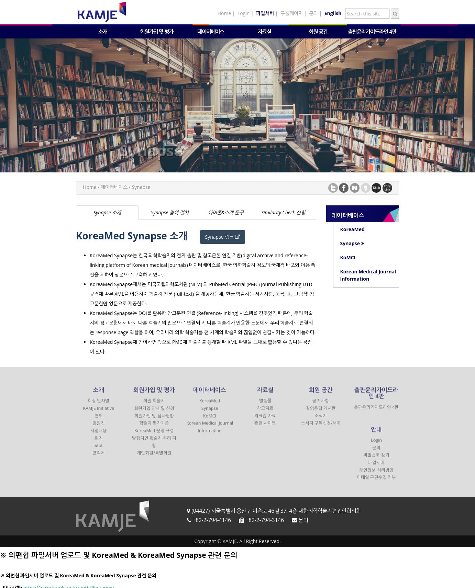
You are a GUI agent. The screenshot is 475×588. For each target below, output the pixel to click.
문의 (313, 13)
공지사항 (320, 405)
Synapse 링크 (222, 237)
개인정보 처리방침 (376, 474)
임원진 (98, 428)
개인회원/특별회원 (154, 458)
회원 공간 (318, 31)
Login (244, 13)
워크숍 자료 (265, 420)
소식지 (320, 420)
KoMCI (209, 420)
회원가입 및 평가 (156, 31)
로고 (99, 450)
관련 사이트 (265, 428)
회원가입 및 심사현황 (154, 420)
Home (224, 13)
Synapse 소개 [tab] (107, 212)
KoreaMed (209, 405)
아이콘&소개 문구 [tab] (226, 212)
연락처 (98, 458)
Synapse (209, 413)
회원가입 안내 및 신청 (154, 413)
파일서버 (376, 467)
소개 (102, 31)
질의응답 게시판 (321, 413)
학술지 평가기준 (154, 428)
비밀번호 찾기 (376, 460)
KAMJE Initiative (98, 413)
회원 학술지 (154, 405)
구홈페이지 (291, 13)
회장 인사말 (98, 405)
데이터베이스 (210, 31)
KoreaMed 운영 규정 (154, 435)
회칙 (99, 442)
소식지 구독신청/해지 (321, 428)
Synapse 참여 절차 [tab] (170, 212)
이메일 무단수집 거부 (376, 482)
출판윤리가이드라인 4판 (372, 31)
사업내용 (98, 435)
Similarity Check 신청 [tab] (283, 212)
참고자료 (265, 413)
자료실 (264, 31)
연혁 (99, 420)
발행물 (265, 405)
